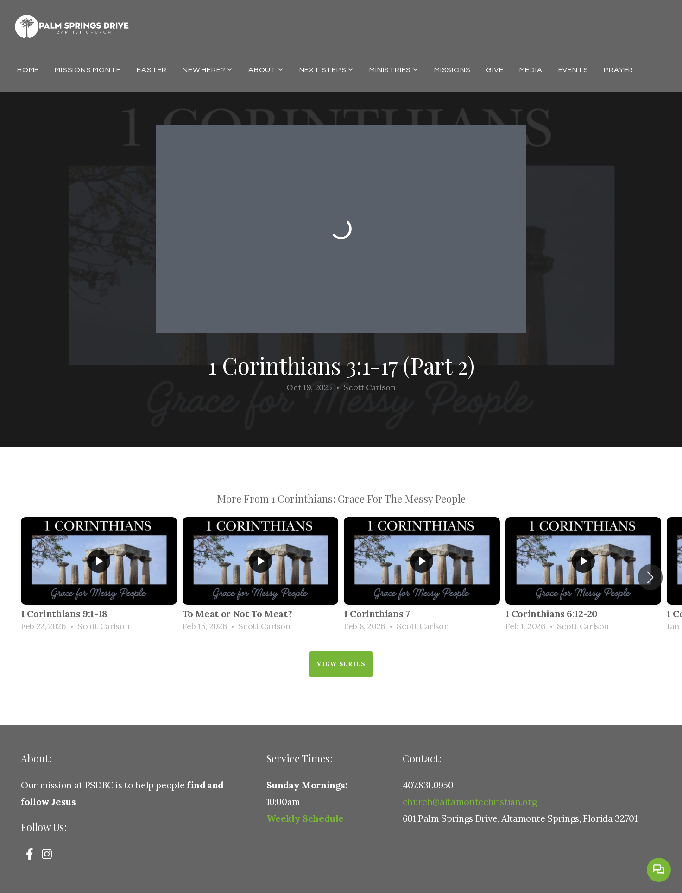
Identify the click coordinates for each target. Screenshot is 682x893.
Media (531, 70)
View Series (340, 664)
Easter (152, 70)
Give (494, 70)
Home (28, 70)
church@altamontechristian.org (470, 801)
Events (573, 70)
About (266, 70)
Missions (452, 70)
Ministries (393, 70)
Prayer (618, 70)
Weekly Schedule (305, 818)
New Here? (208, 70)
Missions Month (88, 70)
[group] (99, 577)
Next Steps (326, 70)
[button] (650, 577)
